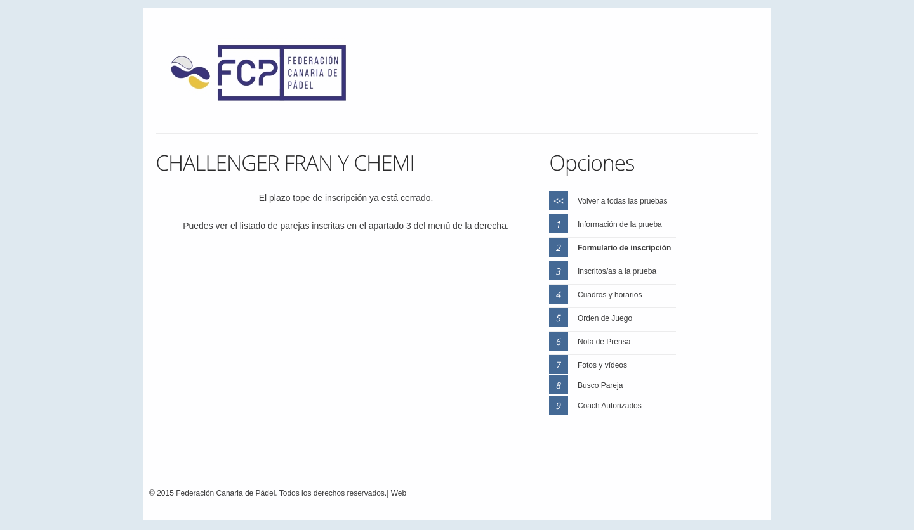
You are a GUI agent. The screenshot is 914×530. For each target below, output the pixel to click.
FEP (264, 76)
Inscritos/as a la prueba (617, 271)
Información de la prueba (620, 224)
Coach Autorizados (610, 405)
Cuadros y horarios (610, 294)
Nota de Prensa (604, 341)
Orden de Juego (605, 318)
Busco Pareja (600, 385)
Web (398, 493)
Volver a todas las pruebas (622, 201)
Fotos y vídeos (602, 365)
